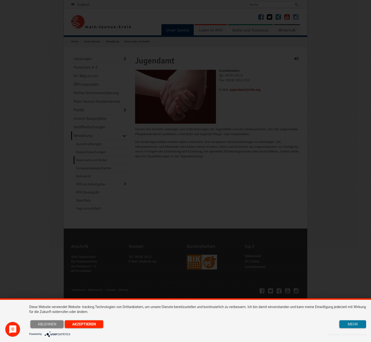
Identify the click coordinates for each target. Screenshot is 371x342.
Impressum (334, 334)
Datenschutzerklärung (354, 334)
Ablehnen (47, 324)
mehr (353, 324)
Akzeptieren (84, 324)
